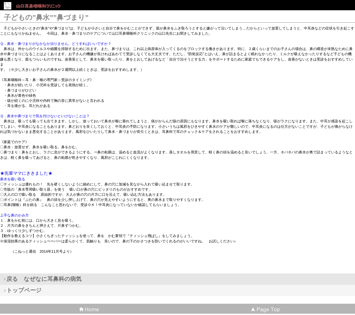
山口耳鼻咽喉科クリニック (41, 6)
